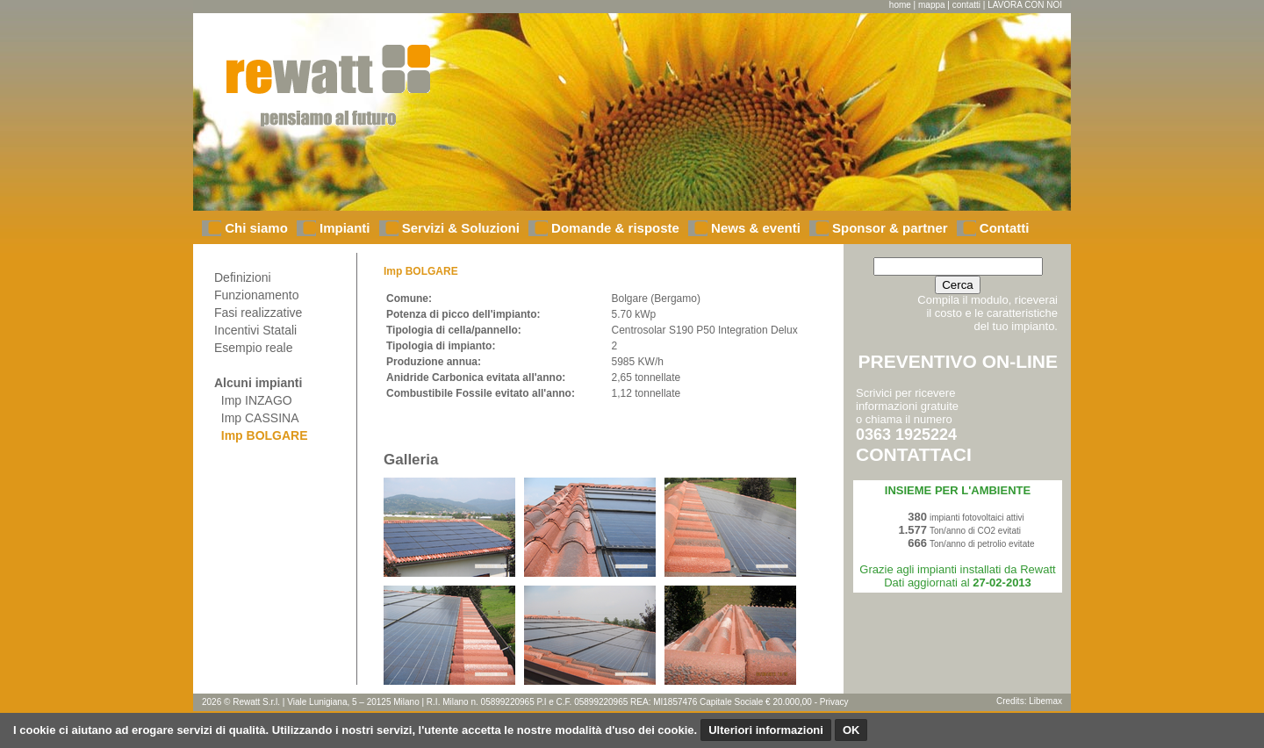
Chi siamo (254, 227)
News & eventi (754, 227)
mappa (931, 5)
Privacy (834, 702)
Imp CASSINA (256, 418)
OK (851, 730)
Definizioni (242, 277)
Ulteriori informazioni (765, 730)
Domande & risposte (613, 227)
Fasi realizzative (258, 313)
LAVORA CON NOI (1025, 5)
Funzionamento (256, 295)
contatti (966, 5)
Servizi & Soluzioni (459, 227)
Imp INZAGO (253, 400)
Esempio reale (253, 348)
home (900, 5)
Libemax (1045, 701)
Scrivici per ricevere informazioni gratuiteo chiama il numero (914, 425)
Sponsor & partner (888, 227)
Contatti (1003, 227)
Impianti (343, 227)
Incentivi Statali (255, 330)
